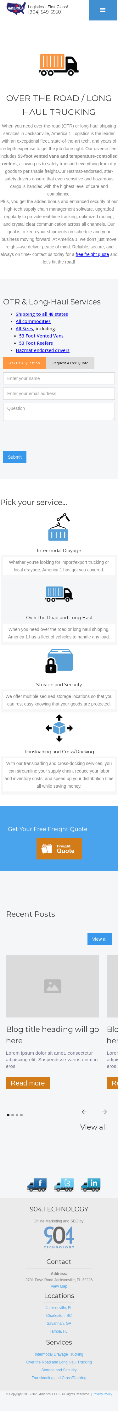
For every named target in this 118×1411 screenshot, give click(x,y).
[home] (14, 7)
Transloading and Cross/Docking (59, 1378)
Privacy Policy (102, 1394)
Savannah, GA (59, 1323)
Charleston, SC (59, 1315)
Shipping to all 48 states (42, 314)
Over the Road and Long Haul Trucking (59, 1362)
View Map (59, 1286)
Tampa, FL (59, 1331)
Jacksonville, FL (59, 1308)
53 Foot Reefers (36, 343)
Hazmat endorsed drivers (43, 350)
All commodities (33, 321)
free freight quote (92, 254)
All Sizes (24, 329)
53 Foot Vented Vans (41, 336)
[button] (103, 10)
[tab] (24, 363)
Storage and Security (58, 1370)
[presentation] (51, 436)
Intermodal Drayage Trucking (59, 1354)
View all (99, 939)
